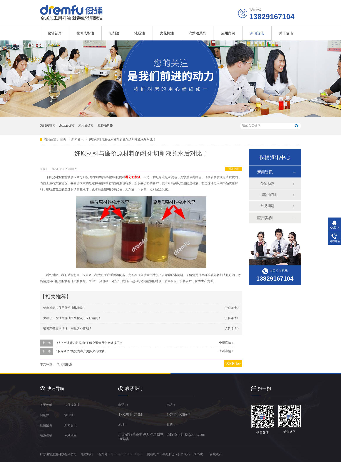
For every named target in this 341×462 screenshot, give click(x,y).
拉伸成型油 (85, 33)
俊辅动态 (267, 184)
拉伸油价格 (105, 125)
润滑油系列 (197, 33)
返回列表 (233, 168)
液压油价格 (66, 125)
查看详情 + (226, 343)
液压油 (139, 33)
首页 (63, 139)
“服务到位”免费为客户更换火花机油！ (81, 351)
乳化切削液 (132, 177)
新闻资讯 (257, 33)
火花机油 (167, 33)
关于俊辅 (286, 33)
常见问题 (267, 206)
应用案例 (228, 33)
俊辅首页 (55, 33)
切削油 (114, 33)
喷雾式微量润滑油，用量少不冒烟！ (67, 328)
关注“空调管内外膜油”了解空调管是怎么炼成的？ (89, 343)
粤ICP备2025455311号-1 (126, 454)
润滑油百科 (269, 195)
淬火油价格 (86, 125)
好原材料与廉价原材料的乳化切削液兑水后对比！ (122, 139)
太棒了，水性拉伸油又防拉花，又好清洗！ (72, 318)
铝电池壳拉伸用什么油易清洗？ (64, 308)
